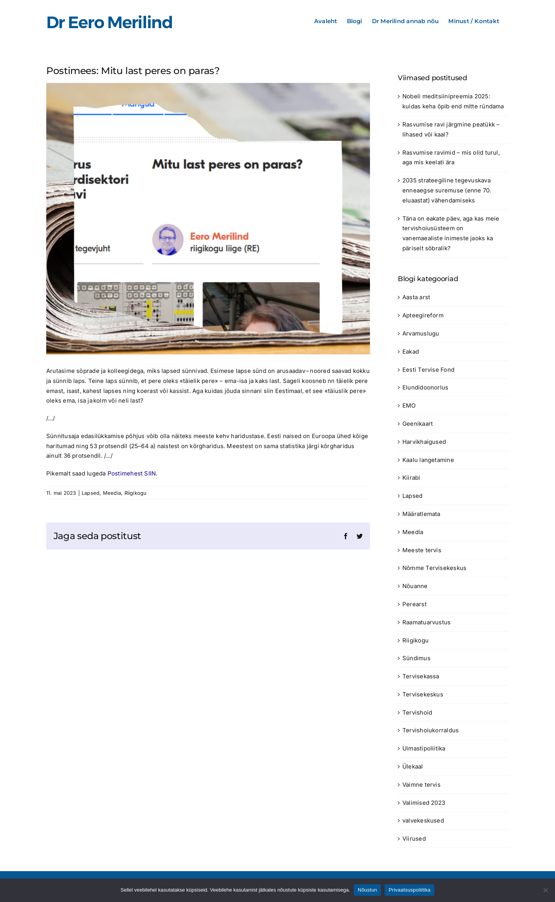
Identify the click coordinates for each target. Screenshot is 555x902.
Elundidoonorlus (425, 387)
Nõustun (367, 890)
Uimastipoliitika (424, 748)
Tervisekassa (420, 676)
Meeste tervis (421, 550)
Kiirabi (411, 477)
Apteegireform (423, 315)
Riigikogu (135, 493)
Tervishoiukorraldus (430, 730)
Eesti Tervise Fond (428, 369)
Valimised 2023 (423, 802)
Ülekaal (412, 766)
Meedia (112, 493)
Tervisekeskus (422, 694)
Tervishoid (417, 712)
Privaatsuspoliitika (409, 890)
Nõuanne (415, 586)
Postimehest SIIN (132, 473)
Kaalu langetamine (428, 460)
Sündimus (416, 658)
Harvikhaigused (424, 441)
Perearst (414, 604)
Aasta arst (416, 297)
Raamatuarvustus (426, 622)
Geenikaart (417, 423)
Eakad (410, 351)
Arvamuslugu (420, 333)
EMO (409, 405)
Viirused (414, 838)
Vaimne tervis (421, 784)
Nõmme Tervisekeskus (434, 568)
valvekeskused (423, 820)
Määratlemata (421, 514)
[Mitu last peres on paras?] (208, 218)
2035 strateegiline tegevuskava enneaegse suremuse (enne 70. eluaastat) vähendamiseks (446, 190)
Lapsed (90, 493)
